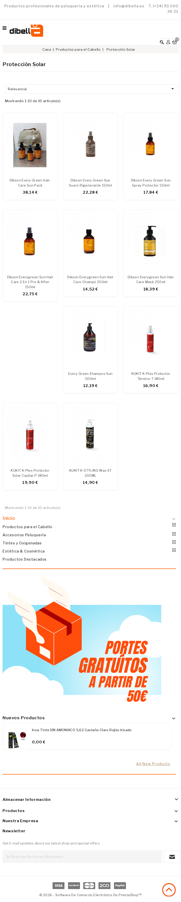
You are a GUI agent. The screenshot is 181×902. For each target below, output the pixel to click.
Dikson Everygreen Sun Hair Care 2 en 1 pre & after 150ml (30, 282)
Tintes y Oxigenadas (22, 543)
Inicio (9, 518)
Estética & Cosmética (24, 551)
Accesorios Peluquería (24, 535)
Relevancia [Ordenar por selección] (92, 89)
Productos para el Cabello (27, 527)
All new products (153, 764)
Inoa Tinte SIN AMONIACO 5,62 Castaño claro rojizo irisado (82, 730)
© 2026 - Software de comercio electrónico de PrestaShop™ (90, 895)
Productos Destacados (25, 559)
